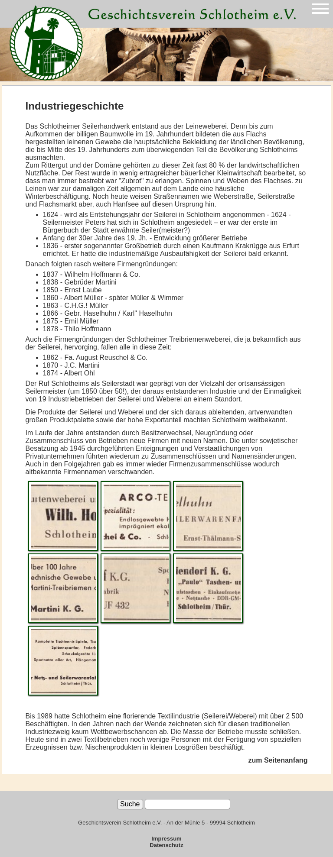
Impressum (166, 838)
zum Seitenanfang (278, 760)
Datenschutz (166, 845)
